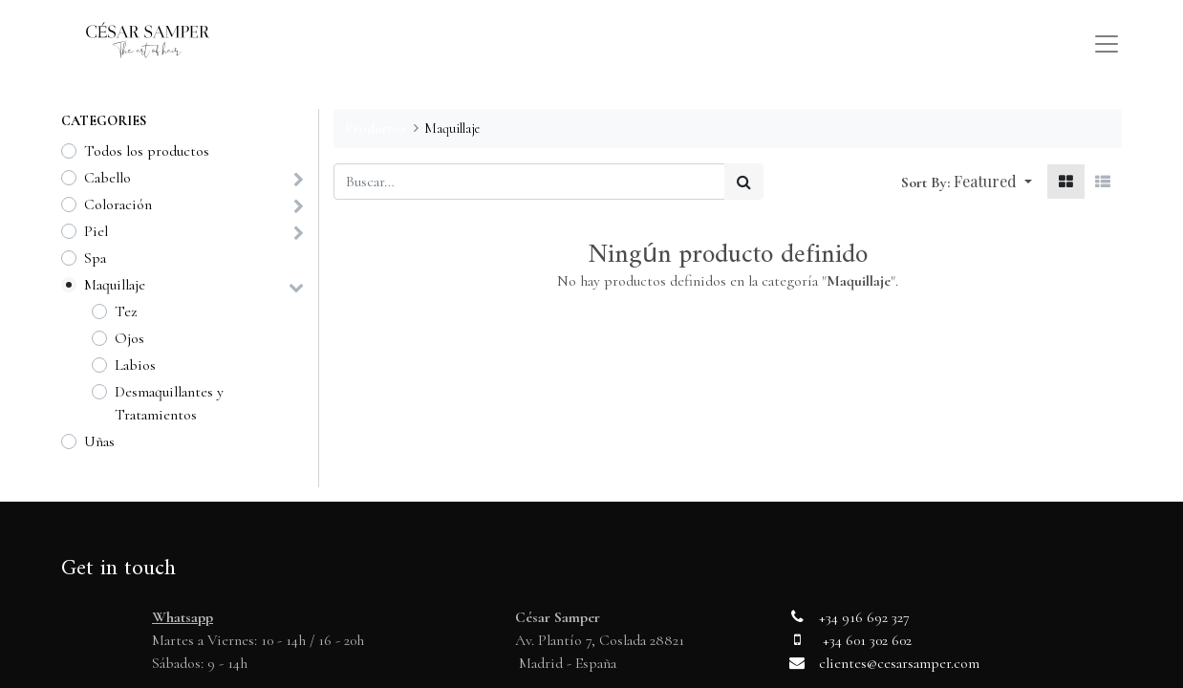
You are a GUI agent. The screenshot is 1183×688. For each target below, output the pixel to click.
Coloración (118, 204)
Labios (135, 365)
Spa (95, 258)
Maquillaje (114, 284)
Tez (126, 311)
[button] (993, 181)
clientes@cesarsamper (885, 663)
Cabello (107, 177)
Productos (375, 128)
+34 (830, 617)
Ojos (129, 338)
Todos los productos (146, 151)
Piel (96, 231)
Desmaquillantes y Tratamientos (169, 403)
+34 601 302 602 (867, 640)
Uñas (99, 441)
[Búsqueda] (744, 181)
